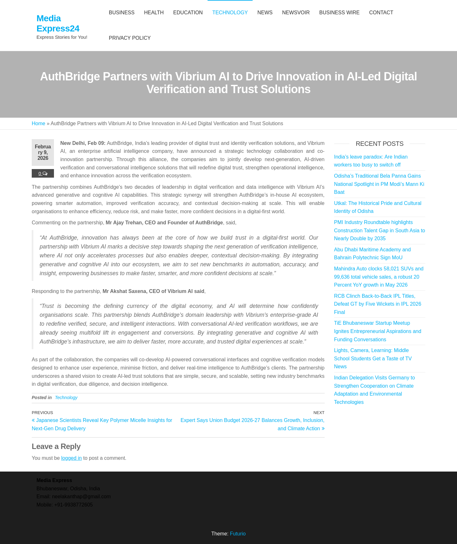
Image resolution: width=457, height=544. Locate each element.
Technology (66, 397)
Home (38, 123)
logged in (71, 458)
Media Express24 (57, 23)
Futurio (238, 533)
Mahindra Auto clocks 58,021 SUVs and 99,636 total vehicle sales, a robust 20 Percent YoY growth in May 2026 (379, 277)
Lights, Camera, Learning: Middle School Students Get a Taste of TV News (373, 358)
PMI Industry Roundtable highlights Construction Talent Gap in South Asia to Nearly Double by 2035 (379, 230)
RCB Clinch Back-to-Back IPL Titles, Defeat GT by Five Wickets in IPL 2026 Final (377, 304)
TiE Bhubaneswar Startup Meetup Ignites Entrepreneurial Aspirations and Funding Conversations (377, 331)
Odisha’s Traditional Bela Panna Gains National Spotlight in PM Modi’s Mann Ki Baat (379, 184)
